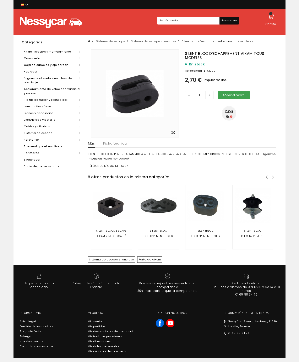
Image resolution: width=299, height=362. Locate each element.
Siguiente (273, 177)
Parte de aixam (149, 259)
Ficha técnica (115, 143)
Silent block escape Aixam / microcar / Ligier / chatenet (111, 236)
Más (91, 143)
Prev (267, 177)
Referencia (193, 71)
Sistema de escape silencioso (111, 259)
